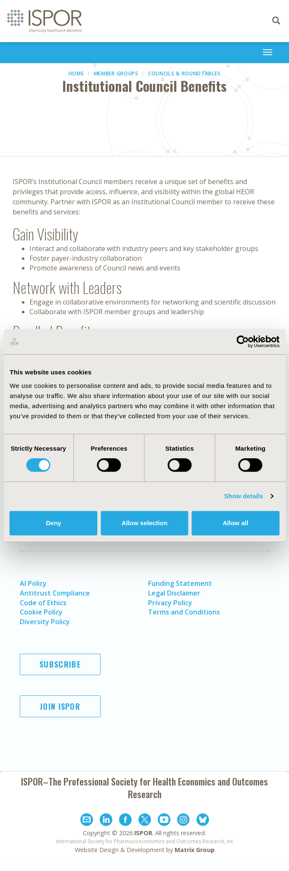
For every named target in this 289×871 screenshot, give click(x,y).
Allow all (235, 522)
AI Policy (33, 583)
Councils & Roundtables (184, 73)
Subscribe (60, 664)
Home (76, 73)
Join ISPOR (60, 706)
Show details (243, 496)
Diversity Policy (45, 621)
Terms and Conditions (184, 612)
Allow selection (144, 522)
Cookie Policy (41, 612)
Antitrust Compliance (55, 593)
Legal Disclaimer (174, 593)
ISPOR (143, 833)
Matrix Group (195, 850)
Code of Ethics (43, 602)
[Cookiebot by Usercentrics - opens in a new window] (242, 341)
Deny (53, 522)
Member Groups (116, 73)
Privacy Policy (170, 602)
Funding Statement (180, 583)
